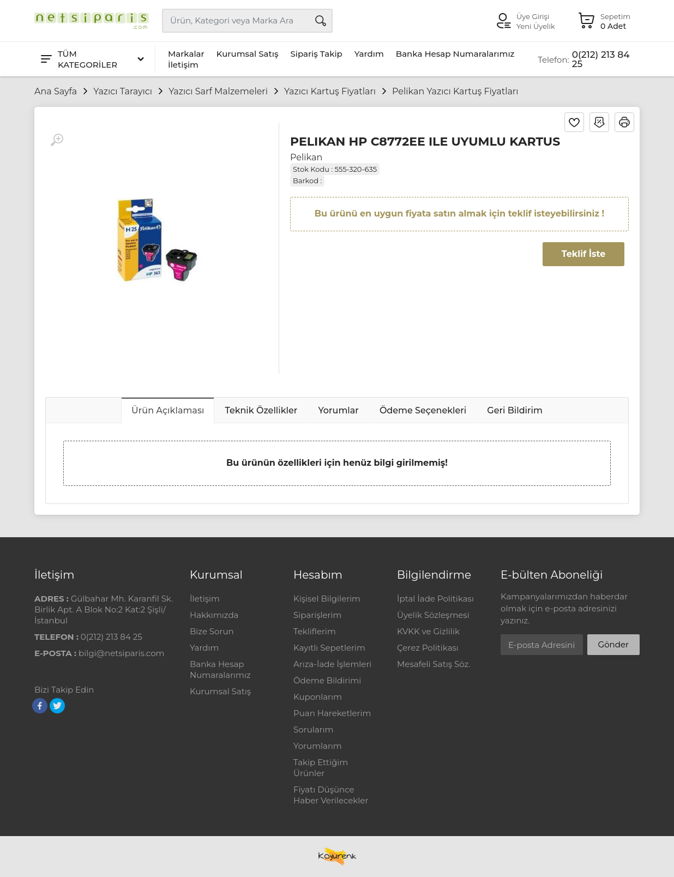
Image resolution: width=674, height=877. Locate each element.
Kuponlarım (317, 697)
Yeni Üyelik (535, 26)
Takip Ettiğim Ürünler (320, 767)
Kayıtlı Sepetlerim (329, 647)
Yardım (369, 54)
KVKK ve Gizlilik (428, 631)
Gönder (613, 644)
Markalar (186, 54)
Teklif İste (583, 254)
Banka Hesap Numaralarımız (455, 54)
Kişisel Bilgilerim (326, 598)
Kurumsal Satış (247, 54)
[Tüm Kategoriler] (91, 59)
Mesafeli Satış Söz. (433, 664)
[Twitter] (57, 705)
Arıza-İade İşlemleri (332, 664)
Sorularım (313, 729)
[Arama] (321, 21)
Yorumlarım (317, 746)
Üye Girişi (532, 16)
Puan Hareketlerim (332, 713)
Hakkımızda (214, 615)
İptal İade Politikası (435, 598)
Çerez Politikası (428, 647)
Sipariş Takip (316, 54)
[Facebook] (39, 705)
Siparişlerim (317, 615)
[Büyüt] (56, 140)
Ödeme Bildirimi (327, 680)
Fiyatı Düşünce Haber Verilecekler (330, 795)
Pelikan (306, 157)
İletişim (183, 64)
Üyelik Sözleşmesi (433, 615)
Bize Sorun (212, 631)
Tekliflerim (314, 631)
